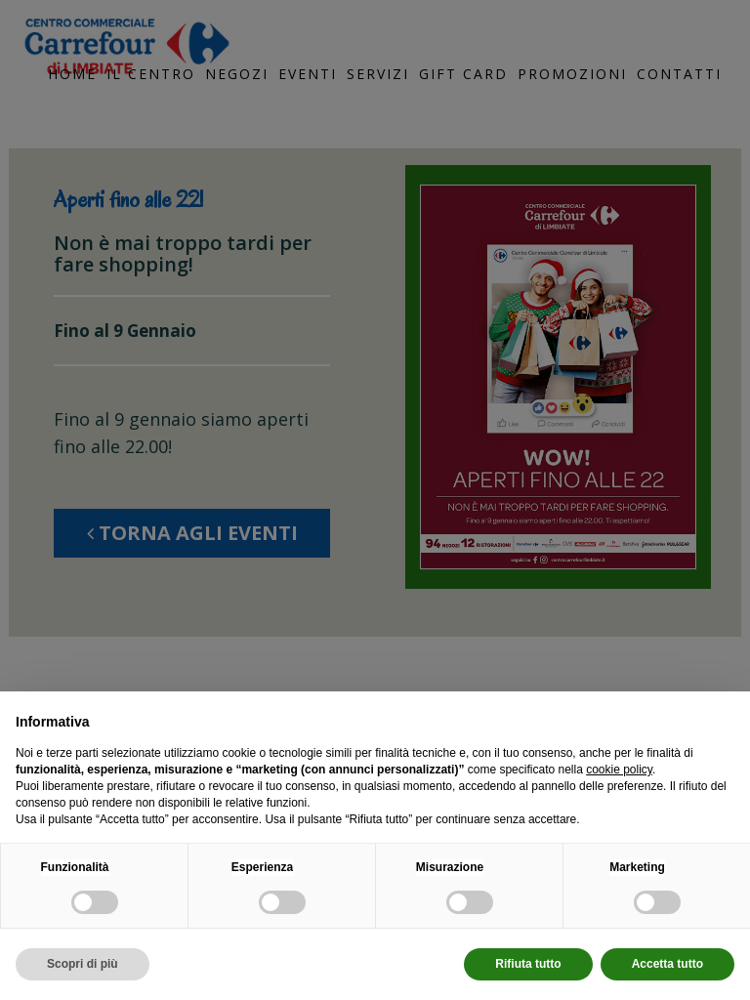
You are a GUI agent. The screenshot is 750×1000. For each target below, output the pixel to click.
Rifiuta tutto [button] (528, 964)
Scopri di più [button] (82, 964)
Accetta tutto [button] (667, 964)
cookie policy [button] (619, 769)
